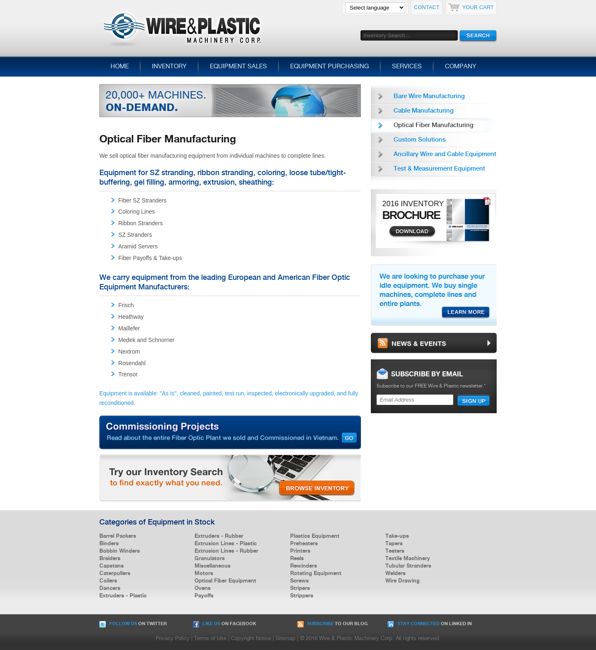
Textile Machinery (407, 558)
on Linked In (429, 623)
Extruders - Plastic (123, 596)
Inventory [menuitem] (169, 66)
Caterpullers (114, 573)
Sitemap (286, 638)
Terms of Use (210, 638)
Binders (109, 543)
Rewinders (303, 566)
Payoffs (204, 596)
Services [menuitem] (407, 66)
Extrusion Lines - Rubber (226, 551)
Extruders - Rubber (219, 536)
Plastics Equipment (314, 536)
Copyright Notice (251, 638)
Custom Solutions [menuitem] (420, 140)
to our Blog (332, 623)
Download (412, 232)
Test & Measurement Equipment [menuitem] (439, 169)
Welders (395, 573)
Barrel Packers (117, 536)
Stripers (300, 588)
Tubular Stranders (408, 566)
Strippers (301, 596)
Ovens (203, 588)
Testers (394, 551)
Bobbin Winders (119, 551)
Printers (300, 551)
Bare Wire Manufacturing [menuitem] (429, 96)
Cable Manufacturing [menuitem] (424, 111)
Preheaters (304, 543)
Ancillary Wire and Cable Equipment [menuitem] (445, 154)
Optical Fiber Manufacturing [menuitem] (433, 125)
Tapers (394, 543)
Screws (299, 581)
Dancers (109, 588)
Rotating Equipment (315, 573)
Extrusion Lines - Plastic (226, 543)
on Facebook (224, 623)
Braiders (109, 558)
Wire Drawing (402, 581)
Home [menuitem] (120, 66)
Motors (204, 573)
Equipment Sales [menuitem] (238, 66)
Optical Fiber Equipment (225, 581)
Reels (297, 558)
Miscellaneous (213, 566)
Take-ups (397, 536)
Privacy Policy (173, 638)
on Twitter (133, 623)
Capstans (111, 566)
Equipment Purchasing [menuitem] (329, 66)
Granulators (210, 558)
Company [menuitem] (460, 66)
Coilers (108, 581)
